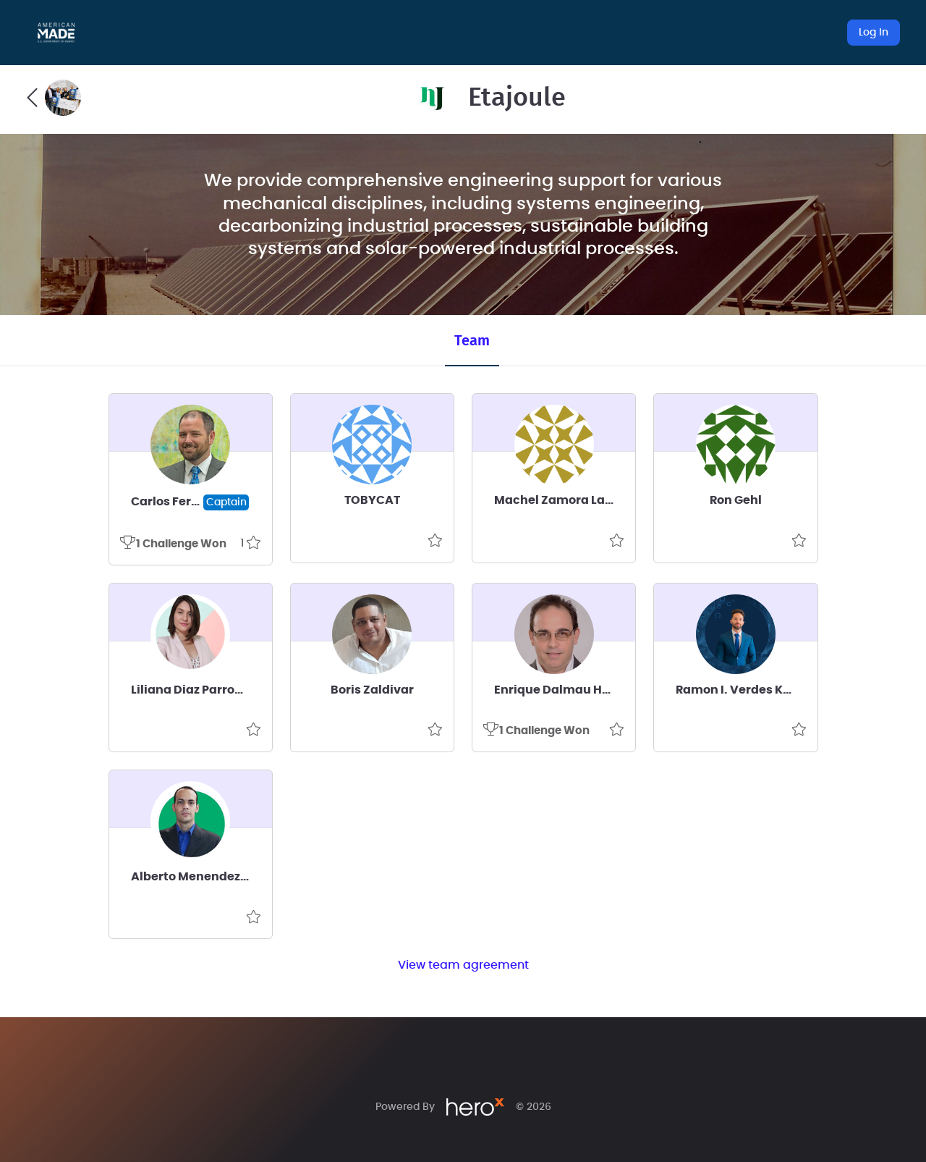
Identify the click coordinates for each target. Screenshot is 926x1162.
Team (472, 341)
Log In (873, 33)
